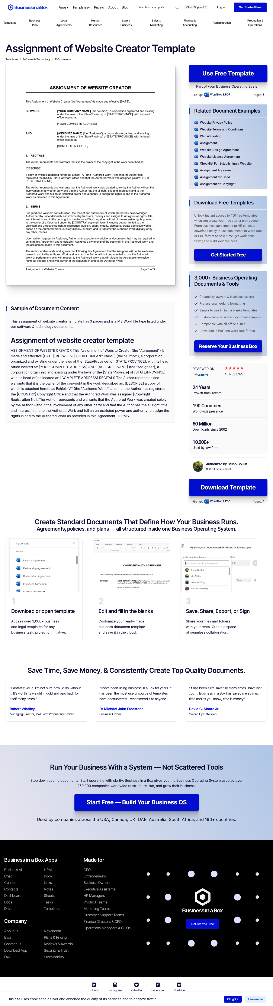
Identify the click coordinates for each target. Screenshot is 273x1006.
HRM (48, 870)
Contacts (11, 889)
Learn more (255, 999)
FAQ (7, 957)
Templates (9, 22)
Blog (7, 937)
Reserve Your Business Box (228, 346)
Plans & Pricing (55, 937)
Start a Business (126, 23)
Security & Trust (56, 950)
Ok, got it (232, 999)
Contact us (12, 944)
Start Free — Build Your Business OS (137, 802)
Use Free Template (228, 73)
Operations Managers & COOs (107, 928)
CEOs (88, 870)
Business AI (13, 870)
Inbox (48, 876)
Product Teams (95, 902)
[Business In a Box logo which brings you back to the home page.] (27, 7)
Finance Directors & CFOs (103, 921)
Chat (8, 876)
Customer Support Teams (104, 915)
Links (48, 882)
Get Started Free (228, 255)
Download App (15, 950)
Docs (8, 902)
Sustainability (54, 957)
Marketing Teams (97, 908)
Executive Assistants (99, 889)
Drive (8, 908)
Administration (222, 22)
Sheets (49, 895)
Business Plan (35, 23)
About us (11, 931)
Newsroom (52, 931)
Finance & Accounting (190, 23)
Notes (48, 889)
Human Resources (95, 23)
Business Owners (97, 882)
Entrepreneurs (95, 876)
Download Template (228, 487)
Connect (10, 882)
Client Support (196, 7)
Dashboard (13, 895)
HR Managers (94, 895)
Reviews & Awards (58, 944)
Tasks (48, 902)
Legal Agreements (64, 23)
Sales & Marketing (156, 23)
